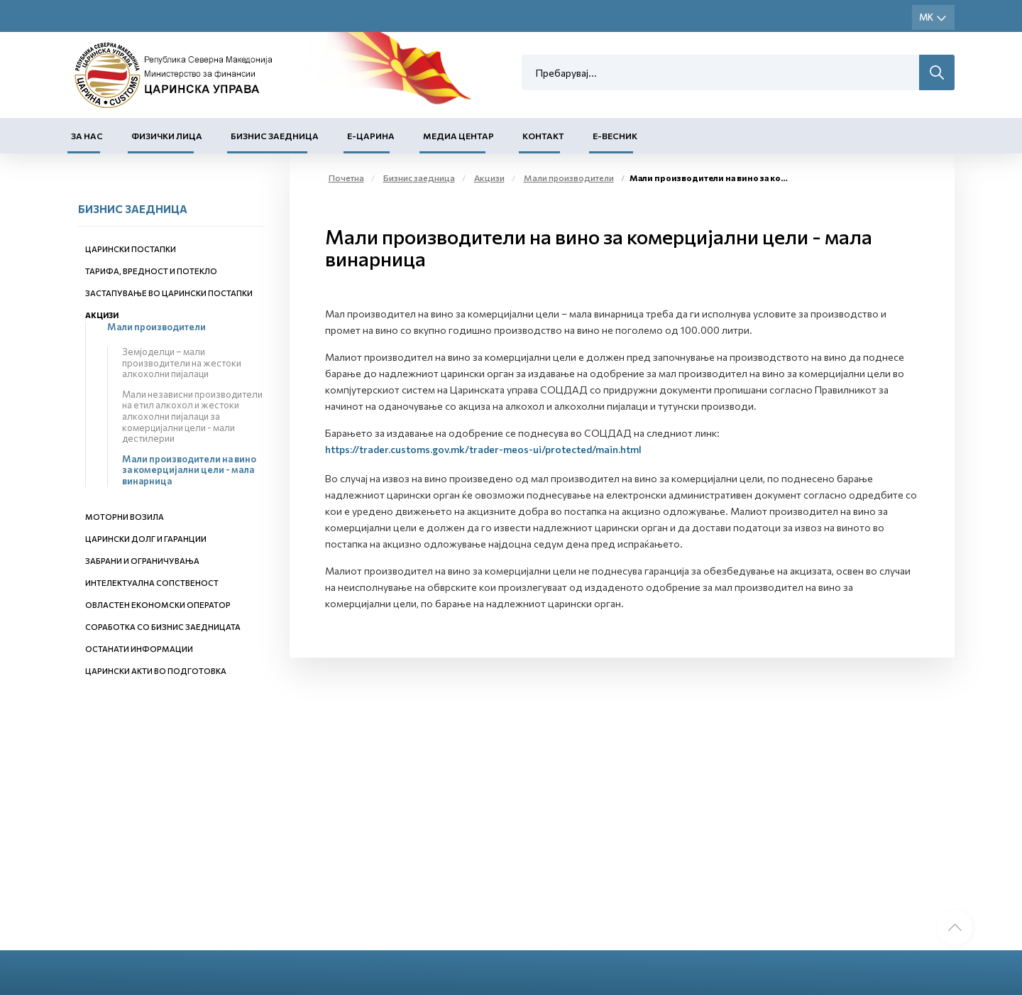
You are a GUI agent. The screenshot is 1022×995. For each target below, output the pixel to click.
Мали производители (156, 326)
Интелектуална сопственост (152, 582)
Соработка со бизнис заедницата (163, 626)
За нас (87, 136)
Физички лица (166, 136)
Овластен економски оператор (158, 604)
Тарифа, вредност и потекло (151, 271)
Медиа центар (458, 136)
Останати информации (139, 648)
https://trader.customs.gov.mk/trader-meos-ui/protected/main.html (483, 449)
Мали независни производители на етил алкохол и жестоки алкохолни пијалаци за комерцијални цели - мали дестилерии (192, 416)
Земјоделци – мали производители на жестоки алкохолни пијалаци (181, 362)
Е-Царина (371, 136)
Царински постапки (130, 249)
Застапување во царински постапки (169, 293)
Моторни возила (124, 516)
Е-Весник (615, 136)
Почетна (346, 178)
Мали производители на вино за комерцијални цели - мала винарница (189, 469)
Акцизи (102, 315)
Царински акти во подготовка (155, 670)
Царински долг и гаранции (146, 538)
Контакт (543, 136)
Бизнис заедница (275, 136)
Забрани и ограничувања (142, 560)
